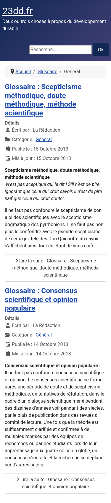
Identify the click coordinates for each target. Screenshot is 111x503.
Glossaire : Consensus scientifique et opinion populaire (41, 299)
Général (44, 139)
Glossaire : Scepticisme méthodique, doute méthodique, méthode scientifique (43, 99)
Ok (101, 50)
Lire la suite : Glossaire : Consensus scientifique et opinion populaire (55, 483)
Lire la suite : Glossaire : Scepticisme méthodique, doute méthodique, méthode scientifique (55, 268)
